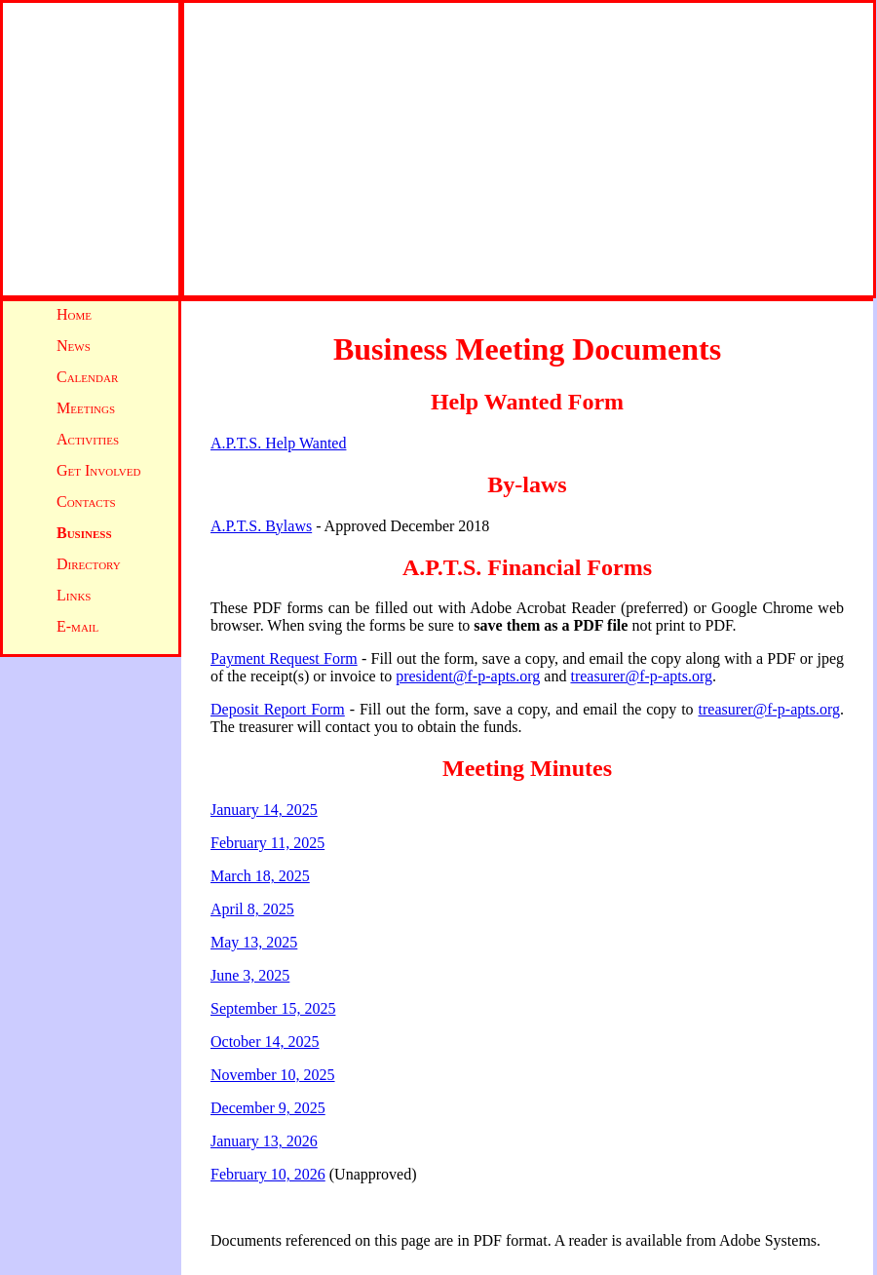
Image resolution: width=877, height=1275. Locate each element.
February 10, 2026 (267, 1174)
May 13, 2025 (253, 942)
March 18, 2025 (260, 876)
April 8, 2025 (252, 909)
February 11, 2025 (267, 842)
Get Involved (98, 470)
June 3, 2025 (249, 975)
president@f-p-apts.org (468, 676)
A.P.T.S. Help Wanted (278, 443)
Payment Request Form (284, 658)
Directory (89, 564)
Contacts (86, 501)
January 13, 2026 (264, 1141)
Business (84, 532)
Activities (88, 439)
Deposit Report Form (277, 709)
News (74, 345)
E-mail (77, 626)
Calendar (87, 376)
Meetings (86, 408)
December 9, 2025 (267, 1108)
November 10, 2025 (272, 1074)
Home (74, 314)
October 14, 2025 (265, 1041)
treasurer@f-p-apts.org (641, 676)
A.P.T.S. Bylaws (261, 526)
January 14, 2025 (264, 809)
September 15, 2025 (272, 1008)
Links (74, 595)
